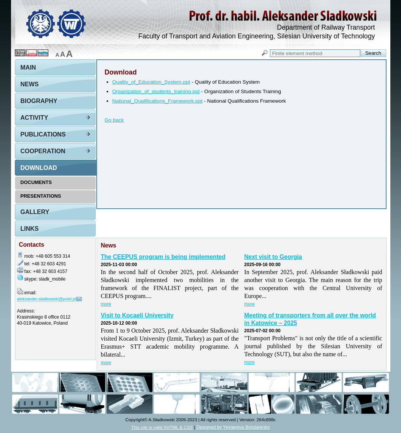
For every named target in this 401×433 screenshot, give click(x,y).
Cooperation (43, 151)
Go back (114, 120)
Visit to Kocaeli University (137, 315)
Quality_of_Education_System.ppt (151, 82)
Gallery (35, 212)
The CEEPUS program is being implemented (163, 257)
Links (30, 228)
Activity (34, 117)
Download (39, 168)
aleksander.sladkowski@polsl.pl (46, 299)
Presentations (41, 196)
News (30, 84)
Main (28, 67)
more (106, 304)
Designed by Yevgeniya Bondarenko (233, 427)
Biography (39, 101)
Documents (36, 182)
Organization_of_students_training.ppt (156, 91)
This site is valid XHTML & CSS (162, 427)
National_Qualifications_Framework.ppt (157, 101)
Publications (43, 134)
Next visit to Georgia (273, 257)
